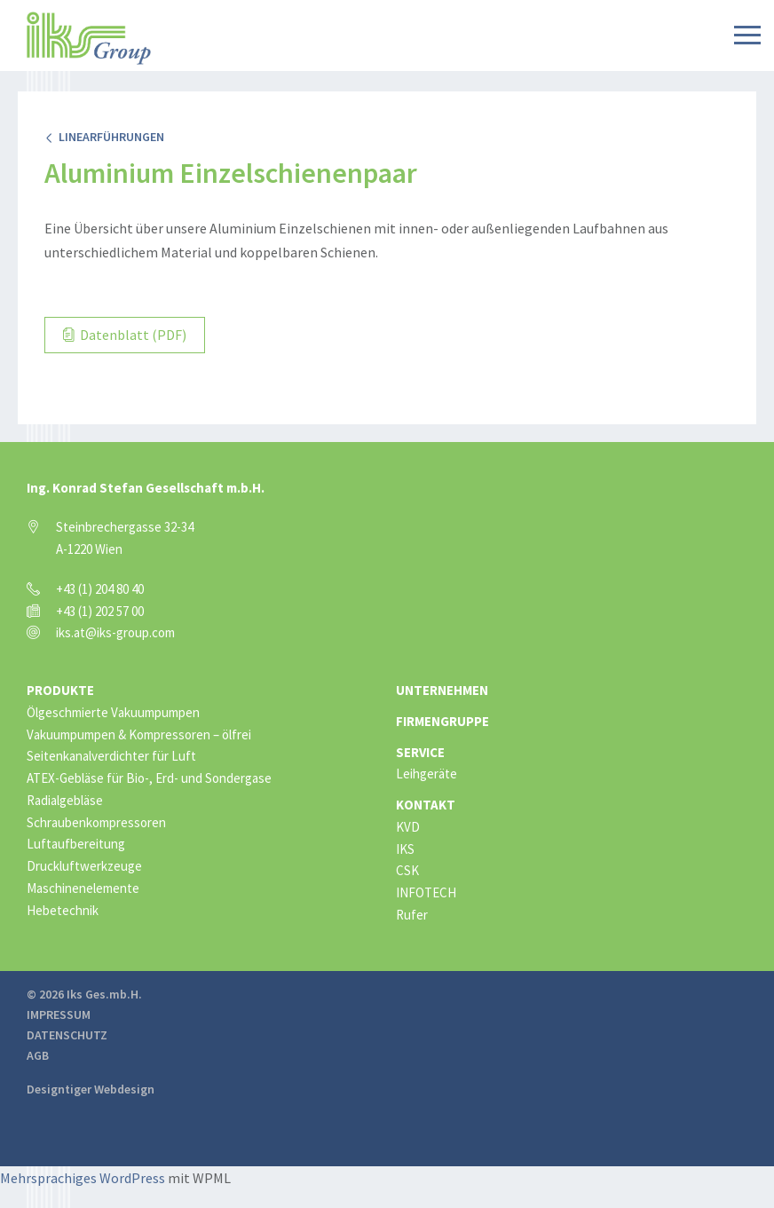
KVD (408, 826)
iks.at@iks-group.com (115, 632)
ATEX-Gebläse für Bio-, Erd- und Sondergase (149, 778)
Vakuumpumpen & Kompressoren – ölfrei (139, 734)
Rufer (412, 914)
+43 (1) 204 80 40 (100, 588)
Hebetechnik (63, 910)
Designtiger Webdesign (90, 1089)
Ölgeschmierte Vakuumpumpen (113, 712)
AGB (38, 1055)
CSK (407, 870)
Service (420, 752)
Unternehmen (442, 690)
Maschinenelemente (83, 888)
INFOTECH (426, 892)
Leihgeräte (426, 773)
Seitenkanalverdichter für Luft (111, 755)
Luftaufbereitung (76, 843)
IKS (405, 849)
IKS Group (89, 38)
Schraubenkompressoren (96, 822)
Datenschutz (67, 1035)
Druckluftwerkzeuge (84, 865)
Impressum (59, 1014)
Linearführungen (104, 137)
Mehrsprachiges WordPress (82, 1178)
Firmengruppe (442, 721)
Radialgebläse (65, 800)
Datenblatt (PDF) (124, 334)
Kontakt (425, 804)
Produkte (60, 690)
